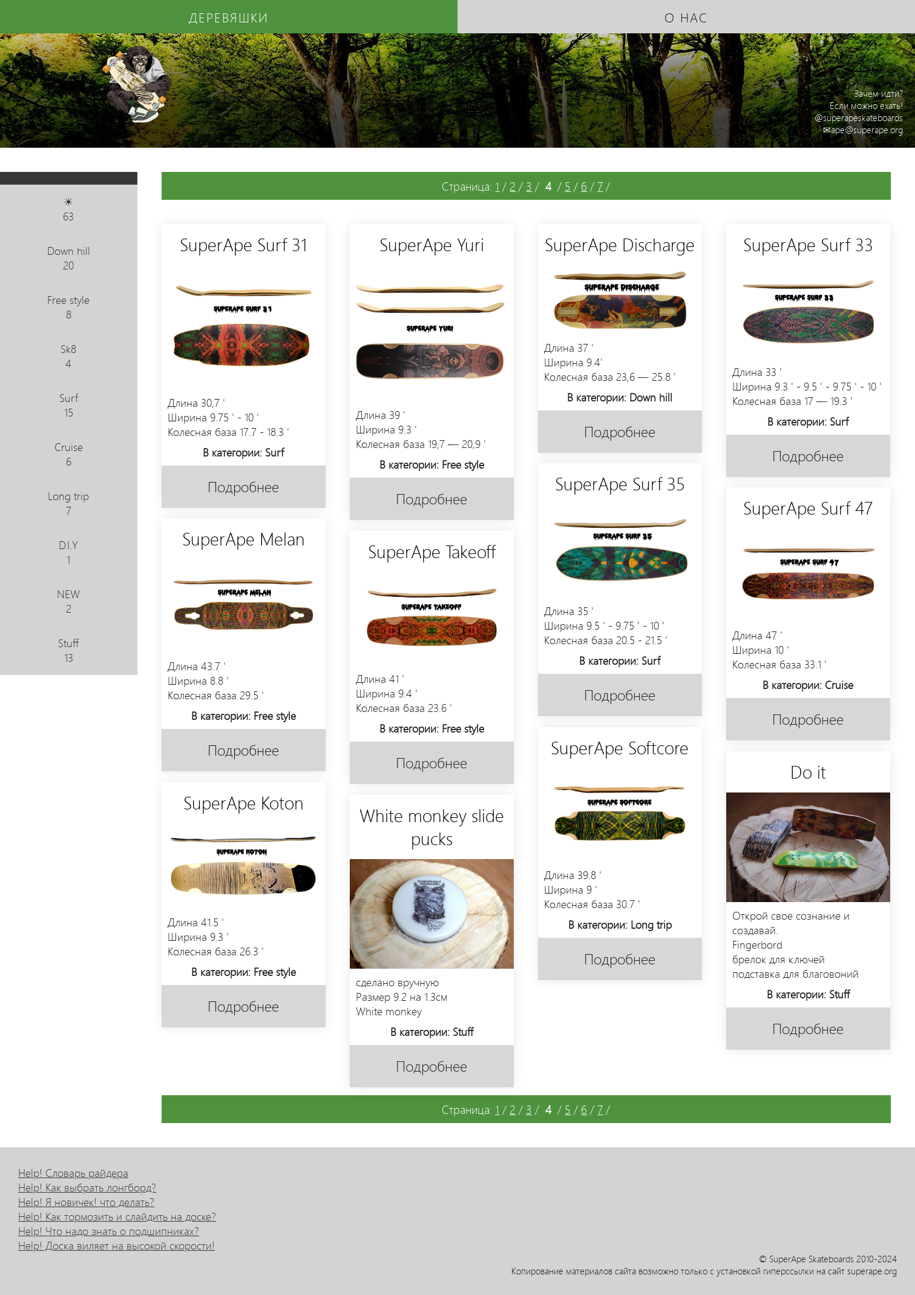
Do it (808, 771)
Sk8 (68, 356)
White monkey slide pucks (431, 826)
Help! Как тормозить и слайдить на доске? (117, 1216)
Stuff (68, 650)
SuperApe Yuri (431, 243)
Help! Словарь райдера (73, 1172)
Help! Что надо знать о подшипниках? (108, 1231)
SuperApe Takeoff (432, 550)
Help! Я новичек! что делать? (86, 1201)
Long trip (68, 503)
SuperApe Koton (243, 802)
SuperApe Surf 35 (620, 483)
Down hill (68, 257)
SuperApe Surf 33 (808, 243)
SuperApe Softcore (620, 747)
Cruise (68, 454)
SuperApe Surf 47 (808, 507)
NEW (68, 601)
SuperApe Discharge (620, 243)
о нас (686, 16)
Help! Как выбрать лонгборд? (87, 1187)
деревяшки (229, 16)
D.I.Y (68, 552)
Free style (68, 306)
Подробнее (243, 486)
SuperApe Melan (243, 538)
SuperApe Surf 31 (243, 243)
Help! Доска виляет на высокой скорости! (116, 1245)
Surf (68, 405)
